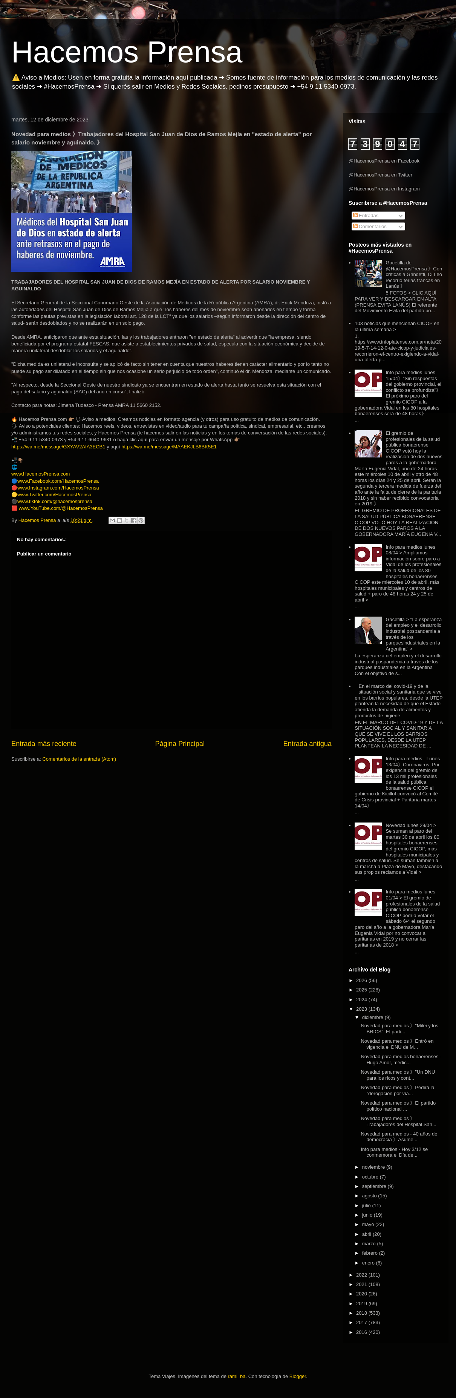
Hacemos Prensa (127, 52)
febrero (370, 1253)
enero (369, 1263)
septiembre (375, 1186)
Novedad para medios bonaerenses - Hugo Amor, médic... (401, 1059)
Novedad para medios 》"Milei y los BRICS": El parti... (399, 1028)
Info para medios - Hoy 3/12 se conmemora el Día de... (394, 1152)
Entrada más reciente (44, 743)
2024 (362, 999)
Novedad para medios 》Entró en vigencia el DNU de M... (397, 1044)
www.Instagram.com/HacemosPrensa (58, 488)
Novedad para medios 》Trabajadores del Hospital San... (398, 1121)
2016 (362, 1332)
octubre (371, 1177)
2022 (362, 1275)
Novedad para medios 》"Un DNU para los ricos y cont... (398, 1075)
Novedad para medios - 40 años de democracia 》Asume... (399, 1137)
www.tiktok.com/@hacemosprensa (54, 501)
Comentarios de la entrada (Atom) (79, 759)
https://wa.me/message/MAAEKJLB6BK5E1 (169, 447)
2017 (362, 1322)
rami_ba (237, 1376)
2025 (362, 990)
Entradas (366, 215)
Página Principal (180, 743)
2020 (362, 1294)
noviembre (374, 1167)
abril (367, 1234)
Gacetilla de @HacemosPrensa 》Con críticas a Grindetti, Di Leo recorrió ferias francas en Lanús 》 (414, 274)
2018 (362, 1313)
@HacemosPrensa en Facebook (384, 161)
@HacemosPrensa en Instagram (384, 189)
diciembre (373, 1017)
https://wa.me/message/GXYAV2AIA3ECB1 (58, 447)
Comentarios (370, 226)
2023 (362, 1009)
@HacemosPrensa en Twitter (380, 175)
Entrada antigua (307, 743)
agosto (370, 1196)
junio (368, 1215)
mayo (368, 1224)
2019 (362, 1303)
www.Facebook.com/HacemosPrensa (58, 481)
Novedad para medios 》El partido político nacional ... (398, 1106)
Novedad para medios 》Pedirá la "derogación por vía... (397, 1090)
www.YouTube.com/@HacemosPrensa (61, 508)
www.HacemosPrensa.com (40, 474)
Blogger (297, 1376)
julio (367, 1205)
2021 (362, 1284)
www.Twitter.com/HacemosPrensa (54, 494)
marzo (369, 1243)
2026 (362, 980)
